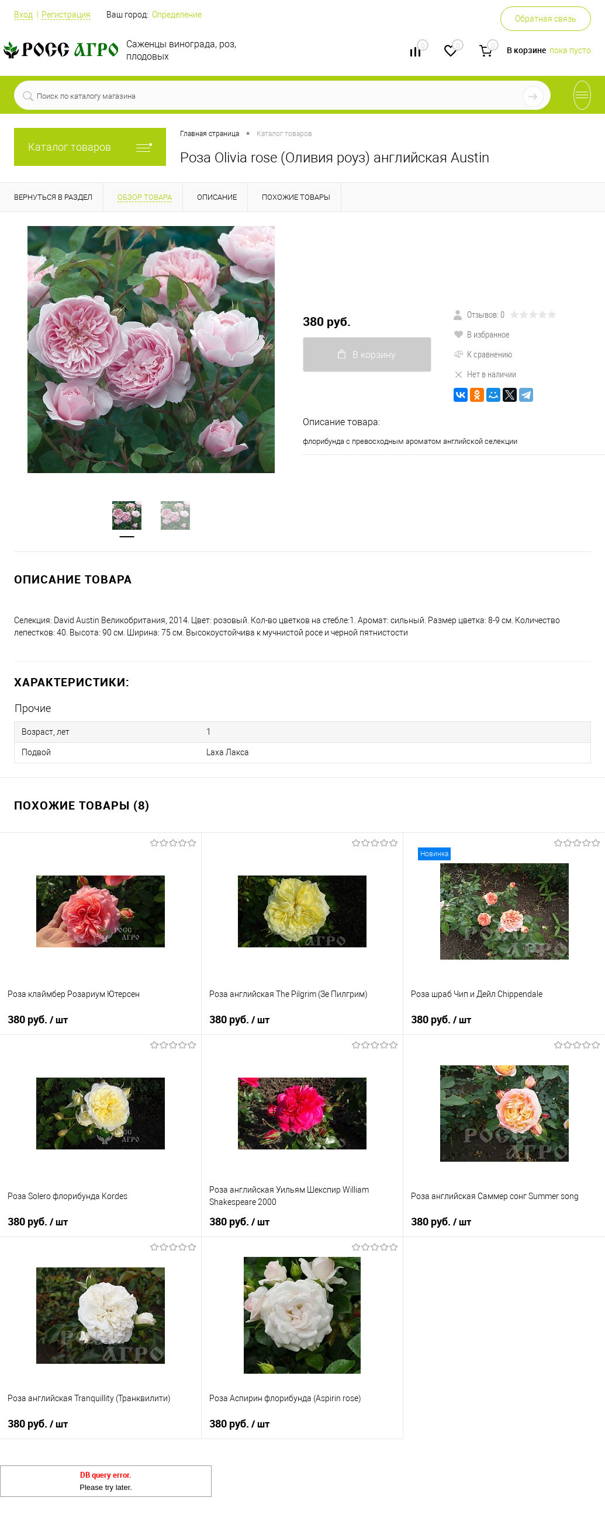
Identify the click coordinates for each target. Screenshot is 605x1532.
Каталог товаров (90, 147)
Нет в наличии (485, 374)
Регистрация (66, 14)
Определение (177, 14)
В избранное (482, 334)
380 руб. (327, 321)
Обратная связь (545, 18)
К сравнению (483, 354)
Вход (23, 14)
